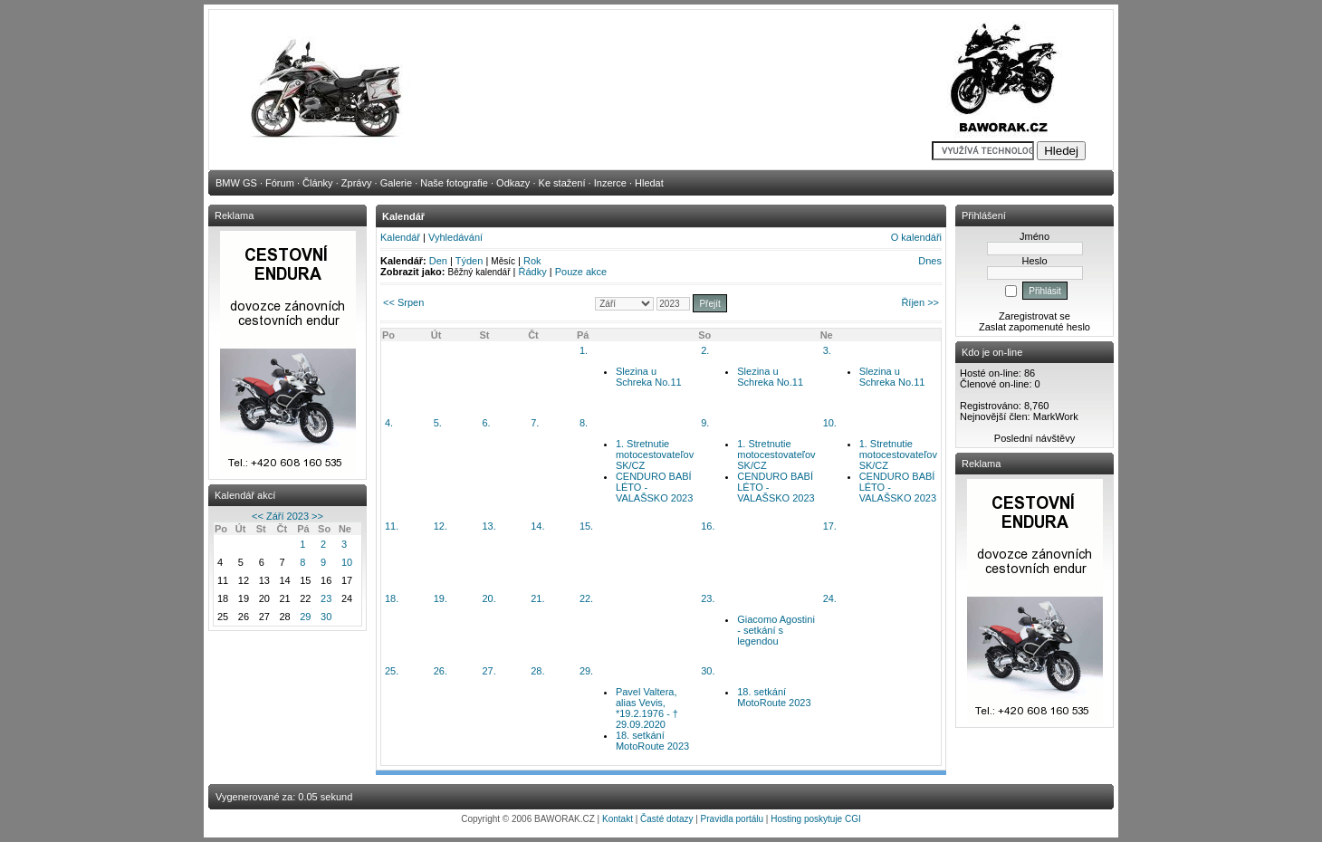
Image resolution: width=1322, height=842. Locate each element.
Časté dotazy (666, 819)
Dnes (930, 260)
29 (305, 616)
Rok (532, 260)
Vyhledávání (455, 237)
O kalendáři (916, 237)
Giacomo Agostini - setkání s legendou (776, 630)
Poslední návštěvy (1034, 438)
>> (317, 516)
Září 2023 (287, 516)
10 (346, 562)
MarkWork (1055, 416)
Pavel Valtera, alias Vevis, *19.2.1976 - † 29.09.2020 (647, 708)
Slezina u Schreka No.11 (649, 377)
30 (326, 616)
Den (438, 260)
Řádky (533, 271)
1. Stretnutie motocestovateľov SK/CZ (655, 454)
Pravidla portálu (732, 819)
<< (257, 516)
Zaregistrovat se (1034, 316)
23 (326, 598)
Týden (469, 260)
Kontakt (617, 819)
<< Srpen (403, 302)
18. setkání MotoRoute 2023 (652, 740)
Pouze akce (581, 271)
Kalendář (400, 237)
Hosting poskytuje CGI (816, 819)
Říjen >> (920, 302)
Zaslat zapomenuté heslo (1034, 326)
